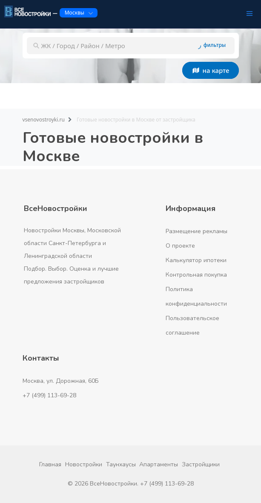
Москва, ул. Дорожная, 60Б (61, 381)
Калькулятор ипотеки (196, 260)
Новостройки (83, 464)
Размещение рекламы (196, 231)
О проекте (180, 246)
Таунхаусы (121, 464)
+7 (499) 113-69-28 (49, 395)
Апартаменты (158, 464)
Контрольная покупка (196, 275)
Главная (50, 464)
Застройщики (201, 464)
